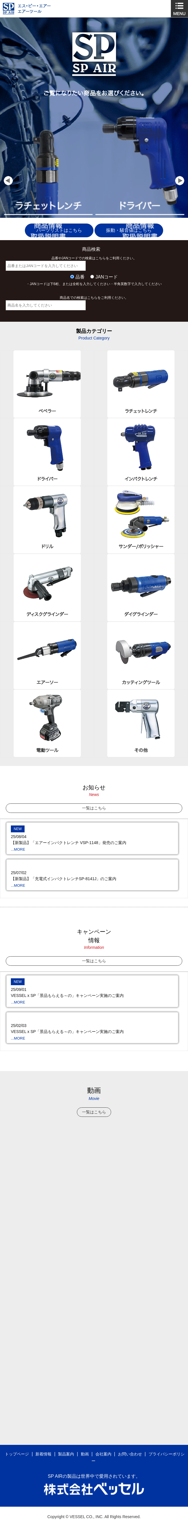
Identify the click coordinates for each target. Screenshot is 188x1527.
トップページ (17, 1454)
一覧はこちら (94, 808)
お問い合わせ (130, 1454)
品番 (80, 276)
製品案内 (66, 1454)
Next (179, 180)
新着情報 (43, 1454)
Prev (8, 180)
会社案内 (103, 1454)
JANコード (106, 276)
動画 (85, 1454)
